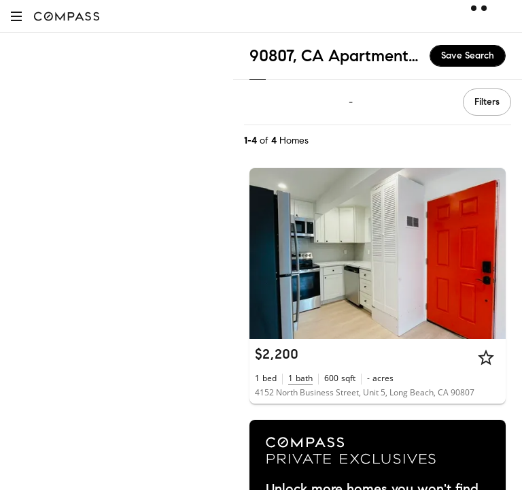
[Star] (486, 357)
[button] (16, 16)
